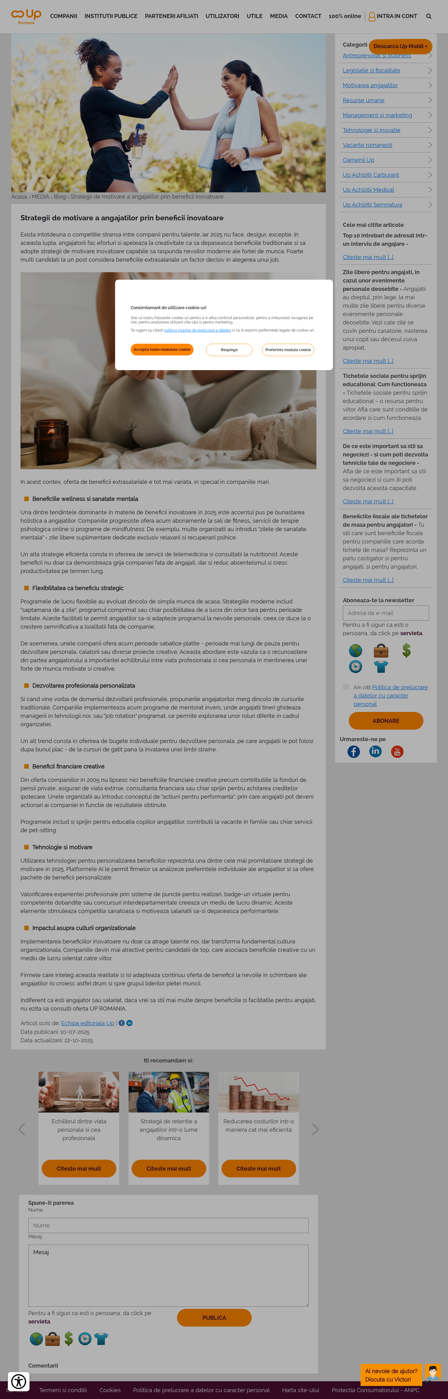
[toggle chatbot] (401, 1375)
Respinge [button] (229, 350)
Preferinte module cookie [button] (288, 350)
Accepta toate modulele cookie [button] (162, 349)
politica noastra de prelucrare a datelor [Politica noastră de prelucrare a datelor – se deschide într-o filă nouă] (197, 330)
